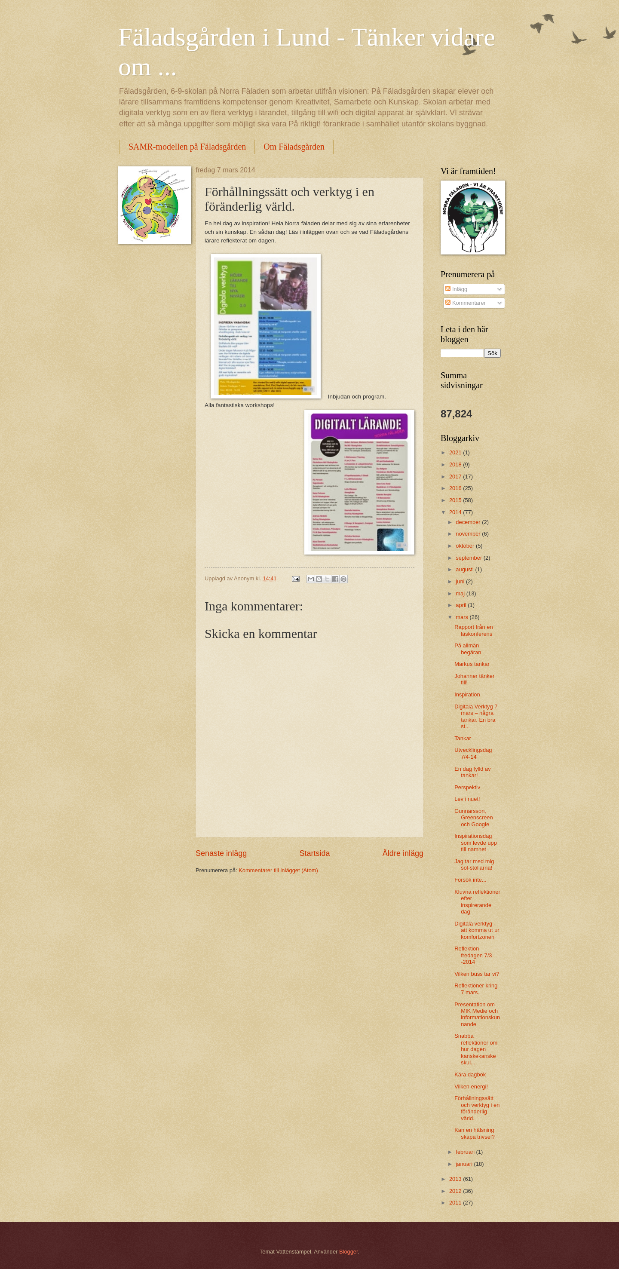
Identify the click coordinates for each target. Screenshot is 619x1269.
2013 (456, 1179)
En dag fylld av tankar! (472, 772)
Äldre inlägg (403, 853)
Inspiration (467, 694)
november (469, 533)
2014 (456, 512)
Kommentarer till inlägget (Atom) (278, 870)
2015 (456, 500)
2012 (456, 1191)
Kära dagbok (470, 1074)
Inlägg (456, 289)
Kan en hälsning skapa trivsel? (474, 1133)
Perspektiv (467, 787)
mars (462, 617)
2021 (456, 452)
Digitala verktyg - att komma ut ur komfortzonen (476, 930)
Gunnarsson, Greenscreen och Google (473, 818)
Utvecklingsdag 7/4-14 (473, 753)
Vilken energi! (471, 1086)
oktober (466, 546)
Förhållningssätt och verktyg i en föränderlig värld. (476, 1108)
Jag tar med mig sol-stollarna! (474, 864)
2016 (456, 488)
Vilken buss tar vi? (476, 974)
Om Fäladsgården (294, 146)
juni (461, 581)
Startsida (314, 853)
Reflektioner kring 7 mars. (475, 988)
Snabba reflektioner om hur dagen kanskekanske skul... (475, 1049)
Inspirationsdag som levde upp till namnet (475, 842)
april (462, 605)
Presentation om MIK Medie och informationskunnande (477, 1014)
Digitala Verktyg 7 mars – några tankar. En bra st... (475, 716)
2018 (456, 464)
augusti (465, 569)
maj (461, 593)
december (469, 522)
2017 (456, 476)
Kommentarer (465, 303)
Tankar (462, 738)
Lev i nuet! (467, 799)
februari (466, 1152)
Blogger (348, 1251)
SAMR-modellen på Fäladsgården (187, 146)
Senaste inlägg (221, 853)
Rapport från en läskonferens (473, 630)
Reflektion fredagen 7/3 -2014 (473, 955)
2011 (456, 1202)
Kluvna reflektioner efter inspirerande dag (477, 902)
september (469, 558)
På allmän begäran (467, 648)
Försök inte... (470, 880)
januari (465, 1164)
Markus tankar (472, 664)
